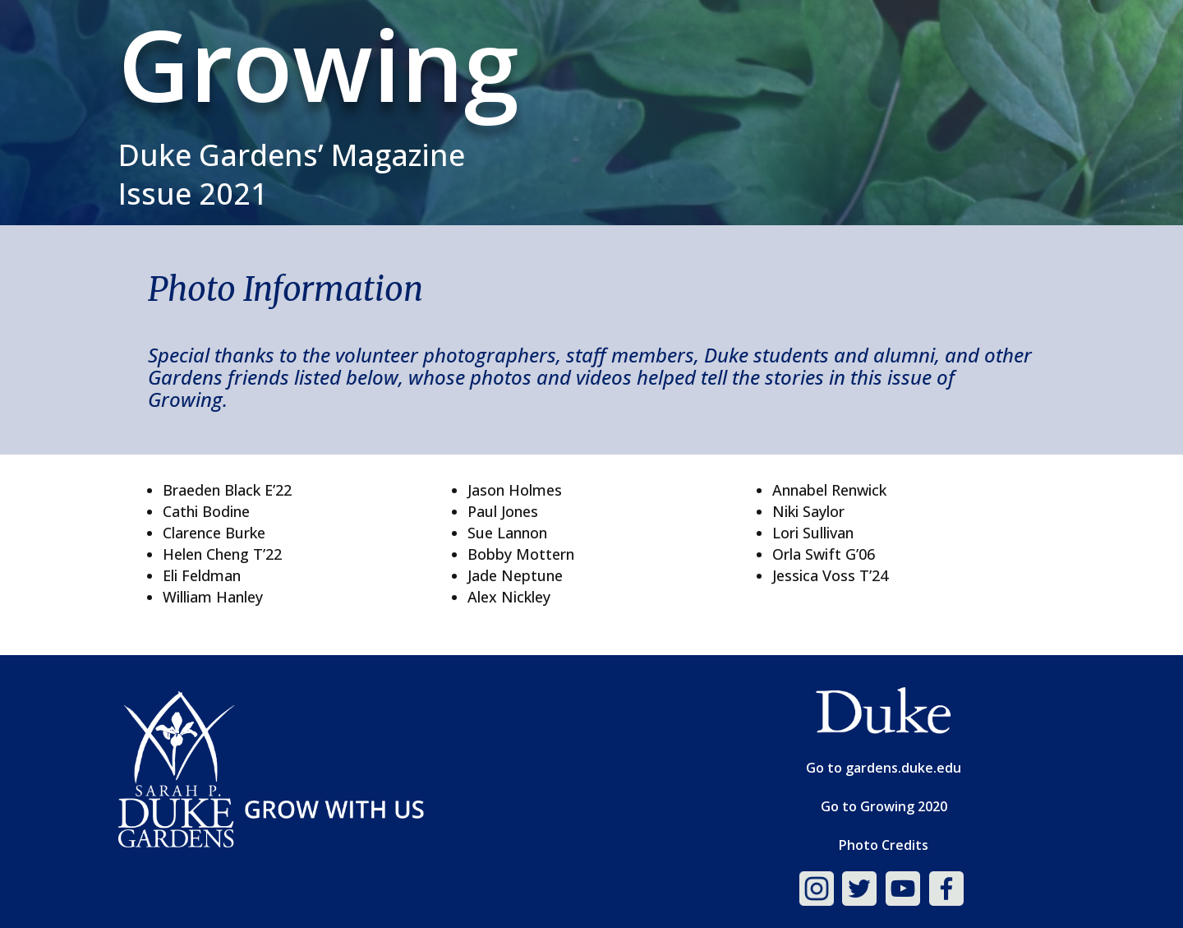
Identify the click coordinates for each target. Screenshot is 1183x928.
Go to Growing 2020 (884, 806)
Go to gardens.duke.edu (883, 768)
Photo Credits (883, 845)
